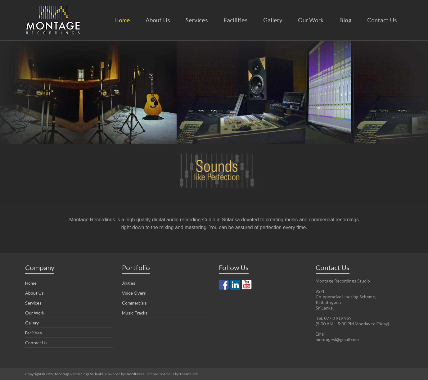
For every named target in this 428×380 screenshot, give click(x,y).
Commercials (134, 302)
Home (122, 20)
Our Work (311, 20)
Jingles (128, 283)
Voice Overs (134, 293)
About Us (158, 20)
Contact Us (382, 20)
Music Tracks (134, 312)
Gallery (272, 20)
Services (197, 20)
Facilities (235, 20)
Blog (345, 20)
